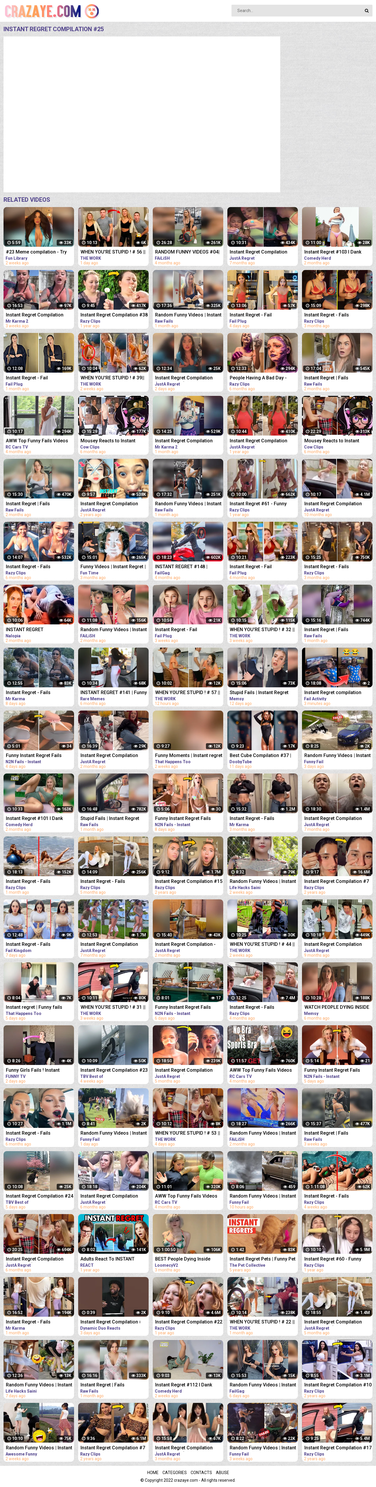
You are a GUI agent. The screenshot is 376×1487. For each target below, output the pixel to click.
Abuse (222, 1472)
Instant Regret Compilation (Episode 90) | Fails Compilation (34, 1259)
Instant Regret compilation (332, 692)
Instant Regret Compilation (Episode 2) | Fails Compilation (188, 441)
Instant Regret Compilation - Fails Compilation (185, 944)
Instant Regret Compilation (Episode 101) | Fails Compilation (184, 1070)
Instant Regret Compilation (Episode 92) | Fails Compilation (109, 1196)
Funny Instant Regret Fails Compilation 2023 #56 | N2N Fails (185, 1007)
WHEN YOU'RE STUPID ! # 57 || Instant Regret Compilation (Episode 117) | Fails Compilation (187, 693)
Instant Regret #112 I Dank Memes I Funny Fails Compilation (183, 1385)
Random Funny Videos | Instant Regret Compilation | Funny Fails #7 (263, 1448)
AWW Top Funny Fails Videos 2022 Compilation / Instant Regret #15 (186, 1196)
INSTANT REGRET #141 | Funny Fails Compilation (113, 693)
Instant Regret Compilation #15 (188, 881)
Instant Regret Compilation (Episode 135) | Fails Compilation (184, 378)
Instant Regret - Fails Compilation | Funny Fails (331, 315)
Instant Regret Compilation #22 (188, 1322)
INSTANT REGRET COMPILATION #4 (24, 630)
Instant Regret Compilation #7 (336, 881)
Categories (174, 1472)
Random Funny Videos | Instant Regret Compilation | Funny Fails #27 (113, 1133)
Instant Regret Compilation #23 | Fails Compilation (114, 1070)
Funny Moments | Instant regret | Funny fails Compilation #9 (188, 756)
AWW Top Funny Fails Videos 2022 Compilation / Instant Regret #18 (37, 441)
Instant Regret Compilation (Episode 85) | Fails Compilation (333, 819)
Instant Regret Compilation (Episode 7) (109, 504)
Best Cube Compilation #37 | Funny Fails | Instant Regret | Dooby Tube (260, 756)
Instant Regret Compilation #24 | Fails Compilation (39, 1196)
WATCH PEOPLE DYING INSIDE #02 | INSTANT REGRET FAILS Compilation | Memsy (336, 1007)
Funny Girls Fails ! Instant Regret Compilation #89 (33, 1070)
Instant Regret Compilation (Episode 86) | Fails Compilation (109, 944)
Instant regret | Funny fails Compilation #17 (34, 1007)
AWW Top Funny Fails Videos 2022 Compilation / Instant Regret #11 (261, 1070)
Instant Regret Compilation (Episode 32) (258, 441)
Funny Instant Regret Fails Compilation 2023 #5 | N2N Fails (184, 819)
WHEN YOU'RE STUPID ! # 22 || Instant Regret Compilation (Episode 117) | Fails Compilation (262, 1322)
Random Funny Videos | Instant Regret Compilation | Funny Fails (188, 315)
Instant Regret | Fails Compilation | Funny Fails (331, 378)
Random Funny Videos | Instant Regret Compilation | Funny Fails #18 (39, 1385)
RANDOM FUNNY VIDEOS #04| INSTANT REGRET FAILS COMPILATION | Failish (187, 252)
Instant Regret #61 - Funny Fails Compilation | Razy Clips (261, 504)
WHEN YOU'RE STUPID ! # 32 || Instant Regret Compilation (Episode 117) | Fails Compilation (262, 630)
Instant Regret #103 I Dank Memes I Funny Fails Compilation (332, 252)
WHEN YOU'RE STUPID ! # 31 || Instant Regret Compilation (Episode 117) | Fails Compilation (112, 1007)
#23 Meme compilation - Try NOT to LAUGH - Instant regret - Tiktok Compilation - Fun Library (39, 252)
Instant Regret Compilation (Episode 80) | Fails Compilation (258, 252)
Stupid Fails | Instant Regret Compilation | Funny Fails (259, 693)
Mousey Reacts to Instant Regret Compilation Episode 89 (113, 441)
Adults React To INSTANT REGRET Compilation (107, 1259)
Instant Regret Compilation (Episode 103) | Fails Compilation (333, 1322)
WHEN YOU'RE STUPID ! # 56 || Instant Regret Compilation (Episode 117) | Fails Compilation (112, 252)
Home (153, 1472)
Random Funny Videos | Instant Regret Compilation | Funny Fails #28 (263, 1196)
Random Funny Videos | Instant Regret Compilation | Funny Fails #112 (39, 1448)
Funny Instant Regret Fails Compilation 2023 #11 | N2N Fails (36, 756)
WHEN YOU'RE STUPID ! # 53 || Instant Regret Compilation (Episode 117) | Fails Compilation (187, 1133)
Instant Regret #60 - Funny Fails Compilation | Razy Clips (336, 1259)
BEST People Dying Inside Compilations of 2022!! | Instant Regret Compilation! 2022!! (188, 1259)
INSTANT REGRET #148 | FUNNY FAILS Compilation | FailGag (184, 567)
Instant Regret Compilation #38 (114, 315)
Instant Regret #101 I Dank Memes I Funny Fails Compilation (34, 819)
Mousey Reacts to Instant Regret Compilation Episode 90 (337, 441)
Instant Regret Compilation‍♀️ (111, 1322)
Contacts (201, 1472)
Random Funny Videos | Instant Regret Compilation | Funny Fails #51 (263, 881)
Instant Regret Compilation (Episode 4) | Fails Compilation (39, 315)
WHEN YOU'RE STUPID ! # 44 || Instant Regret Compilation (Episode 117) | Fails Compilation (262, 944)
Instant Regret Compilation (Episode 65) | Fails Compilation (333, 944)
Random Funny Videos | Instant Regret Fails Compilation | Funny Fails (113, 630)
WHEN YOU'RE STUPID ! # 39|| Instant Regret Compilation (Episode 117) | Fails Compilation (112, 378)
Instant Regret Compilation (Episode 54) (333, 504)
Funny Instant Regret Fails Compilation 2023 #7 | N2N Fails (333, 1070)
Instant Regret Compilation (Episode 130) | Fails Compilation (109, 756)
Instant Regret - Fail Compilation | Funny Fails (257, 315)
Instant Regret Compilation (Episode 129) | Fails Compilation (184, 1448)
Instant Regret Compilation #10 (338, 1385)
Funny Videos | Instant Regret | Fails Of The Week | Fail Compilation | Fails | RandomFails (113, 567)
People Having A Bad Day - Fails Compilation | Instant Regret (258, 378)
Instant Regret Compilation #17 (338, 1448)
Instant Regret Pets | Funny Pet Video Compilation (263, 1259)
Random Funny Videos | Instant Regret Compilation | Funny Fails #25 (337, 756)
